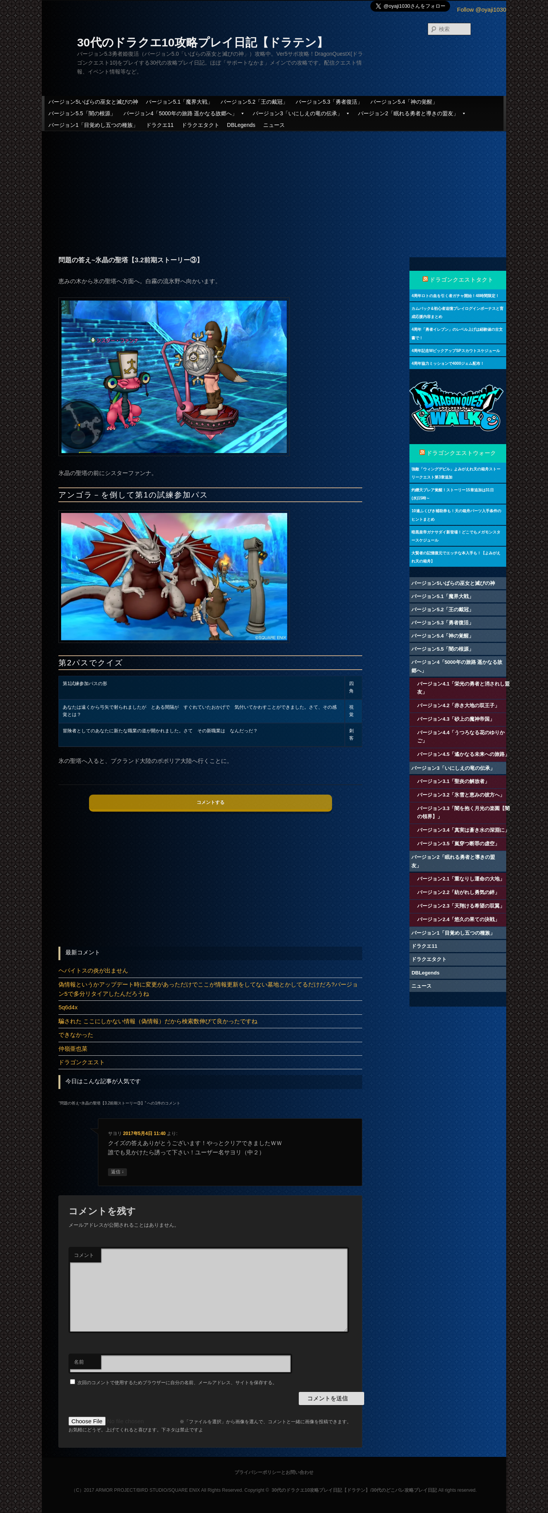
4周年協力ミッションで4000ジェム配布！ (447, 363)
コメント (84, 1255)
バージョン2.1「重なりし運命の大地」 (461, 879)
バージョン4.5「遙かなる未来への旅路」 (463, 754)
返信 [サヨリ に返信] (117, 1172)
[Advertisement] (274, 187)
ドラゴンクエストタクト (461, 280)
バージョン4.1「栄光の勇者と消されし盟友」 (463, 688)
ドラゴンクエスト (81, 1062)
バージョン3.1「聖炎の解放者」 (453, 781)
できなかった (75, 1034)
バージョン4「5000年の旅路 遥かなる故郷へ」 (184, 113)
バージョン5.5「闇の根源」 (81, 113)
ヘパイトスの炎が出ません (93, 970)
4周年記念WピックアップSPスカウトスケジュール (455, 351)
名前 (79, 1362)
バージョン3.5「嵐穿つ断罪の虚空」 (458, 843)
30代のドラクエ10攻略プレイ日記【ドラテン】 (202, 42)
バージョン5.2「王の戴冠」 (254, 102)
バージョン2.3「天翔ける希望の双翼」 (461, 906)
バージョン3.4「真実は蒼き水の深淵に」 (463, 830)
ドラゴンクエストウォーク (461, 453)
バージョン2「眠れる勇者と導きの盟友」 (412, 113)
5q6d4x (67, 1007)
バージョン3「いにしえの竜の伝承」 (301, 113)
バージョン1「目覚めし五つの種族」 (93, 125)
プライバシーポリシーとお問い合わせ (274, 1472)
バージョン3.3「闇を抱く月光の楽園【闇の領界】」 (463, 812)
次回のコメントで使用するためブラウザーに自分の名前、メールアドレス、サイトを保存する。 (177, 1382)
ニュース (274, 125)
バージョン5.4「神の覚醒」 (403, 102)
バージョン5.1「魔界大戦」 (179, 102)
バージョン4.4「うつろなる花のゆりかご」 (461, 737)
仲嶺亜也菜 (72, 1048)
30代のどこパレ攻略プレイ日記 (404, 1490)
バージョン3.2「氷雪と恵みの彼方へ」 (461, 795)
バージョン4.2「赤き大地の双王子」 (458, 705)
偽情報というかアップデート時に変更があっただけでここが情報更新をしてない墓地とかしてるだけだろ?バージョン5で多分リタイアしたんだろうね (208, 989)
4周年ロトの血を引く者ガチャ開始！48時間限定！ (455, 296)
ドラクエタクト (200, 125)
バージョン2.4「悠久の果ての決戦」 (458, 919)
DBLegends (241, 125)
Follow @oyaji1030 (481, 9)
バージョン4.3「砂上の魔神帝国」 (456, 719)
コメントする (210, 802)
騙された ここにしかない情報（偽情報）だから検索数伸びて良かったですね (157, 1021)
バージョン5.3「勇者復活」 (329, 102)
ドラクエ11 (160, 125)
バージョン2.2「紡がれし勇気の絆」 (458, 892)
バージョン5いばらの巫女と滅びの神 (93, 102)
